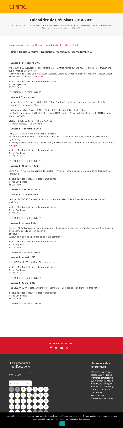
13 (12, 400)
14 (17, 400)
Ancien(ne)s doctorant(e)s (97, 394)
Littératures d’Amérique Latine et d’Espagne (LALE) (54, 25)
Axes (25, 25)
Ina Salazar (65, 44)
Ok (62, 424)
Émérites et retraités (101, 389)
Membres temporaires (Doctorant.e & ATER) (102, 379)
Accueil (15, 25)
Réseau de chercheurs (102, 398)
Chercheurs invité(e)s (101, 383)
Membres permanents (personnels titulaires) (102, 373)
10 (35, 395)
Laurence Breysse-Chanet (37, 44)
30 (11, 389)
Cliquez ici (38, 76)
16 (29, 400)
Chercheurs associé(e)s (102, 386)
